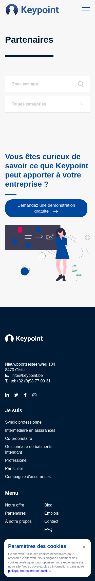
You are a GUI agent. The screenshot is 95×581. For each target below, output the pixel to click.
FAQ (48, 529)
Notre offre (14, 505)
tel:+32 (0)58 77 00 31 (30, 381)
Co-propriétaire (18, 438)
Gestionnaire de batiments (28, 446)
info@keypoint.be (27, 375)
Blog (48, 505)
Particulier (14, 468)
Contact (51, 521)
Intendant (13, 452)
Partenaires (15, 513)
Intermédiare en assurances (30, 430)
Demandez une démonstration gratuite (46, 208)
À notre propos (18, 521)
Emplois (51, 513)
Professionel (16, 460)
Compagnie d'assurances (28, 476)
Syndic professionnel (24, 422)
